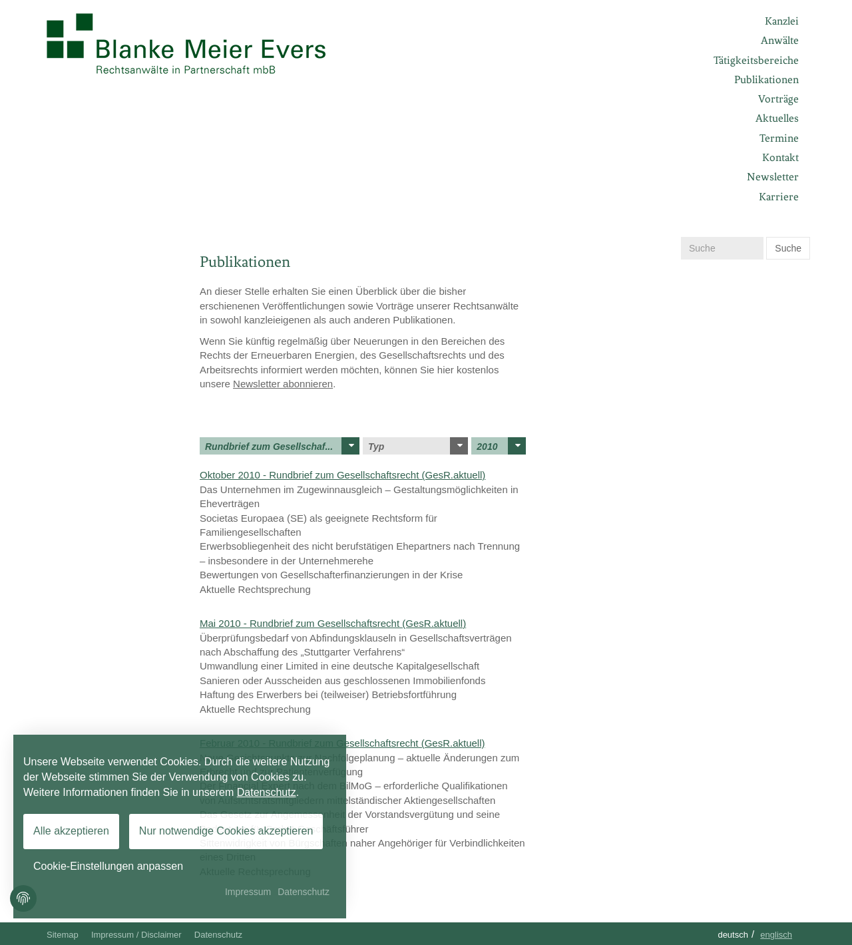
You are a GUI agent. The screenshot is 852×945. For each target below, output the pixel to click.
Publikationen (766, 79)
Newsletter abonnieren (283, 383)
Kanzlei (782, 21)
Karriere (779, 196)
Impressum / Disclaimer (136, 935)
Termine (779, 138)
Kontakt (780, 157)
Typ (418, 446)
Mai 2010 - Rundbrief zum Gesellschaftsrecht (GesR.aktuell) (333, 623)
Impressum (248, 891)
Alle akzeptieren (71, 831)
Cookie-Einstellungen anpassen (108, 866)
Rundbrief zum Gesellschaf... (282, 446)
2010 (501, 446)
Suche (788, 248)
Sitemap (63, 935)
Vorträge (778, 99)
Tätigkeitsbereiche (756, 60)
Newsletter (773, 176)
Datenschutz (218, 935)
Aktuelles (777, 118)
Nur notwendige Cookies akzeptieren (226, 831)
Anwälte (780, 40)
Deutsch (733, 935)
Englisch (776, 935)
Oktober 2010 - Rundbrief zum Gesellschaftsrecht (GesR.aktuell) (342, 474)
